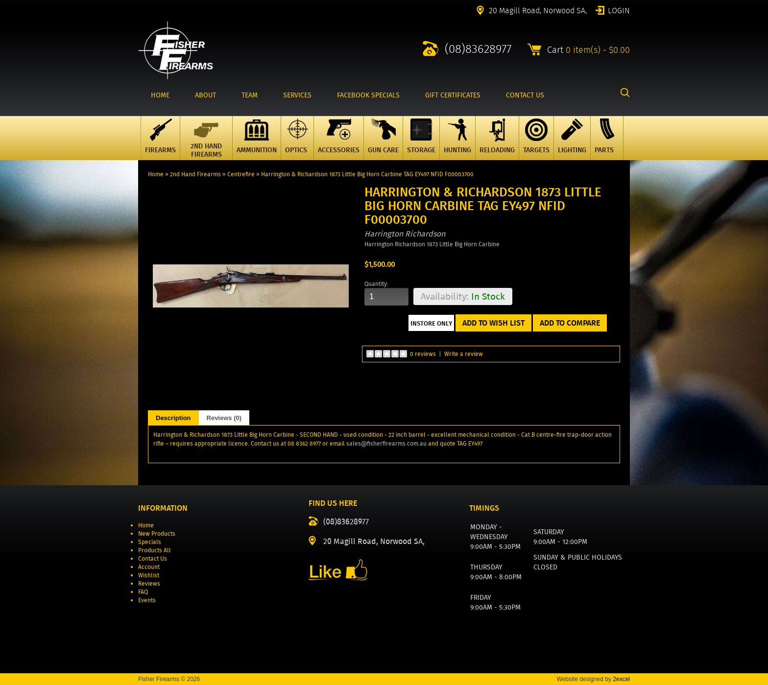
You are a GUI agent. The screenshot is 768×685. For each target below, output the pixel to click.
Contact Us (152, 558)
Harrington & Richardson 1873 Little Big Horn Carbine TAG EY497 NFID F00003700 (367, 174)
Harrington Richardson (404, 233)
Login (619, 10)
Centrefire (241, 174)
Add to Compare (570, 323)
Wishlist (148, 575)
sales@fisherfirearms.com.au (386, 443)
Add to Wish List (493, 323)
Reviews (149, 583)
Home (156, 174)
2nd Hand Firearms (195, 174)
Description (173, 418)
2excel (621, 679)
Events (147, 600)
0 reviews (423, 354)
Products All (154, 550)
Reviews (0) (224, 418)
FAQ (143, 592)
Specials (149, 542)
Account (149, 567)
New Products (156, 533)
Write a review (463, 354)
